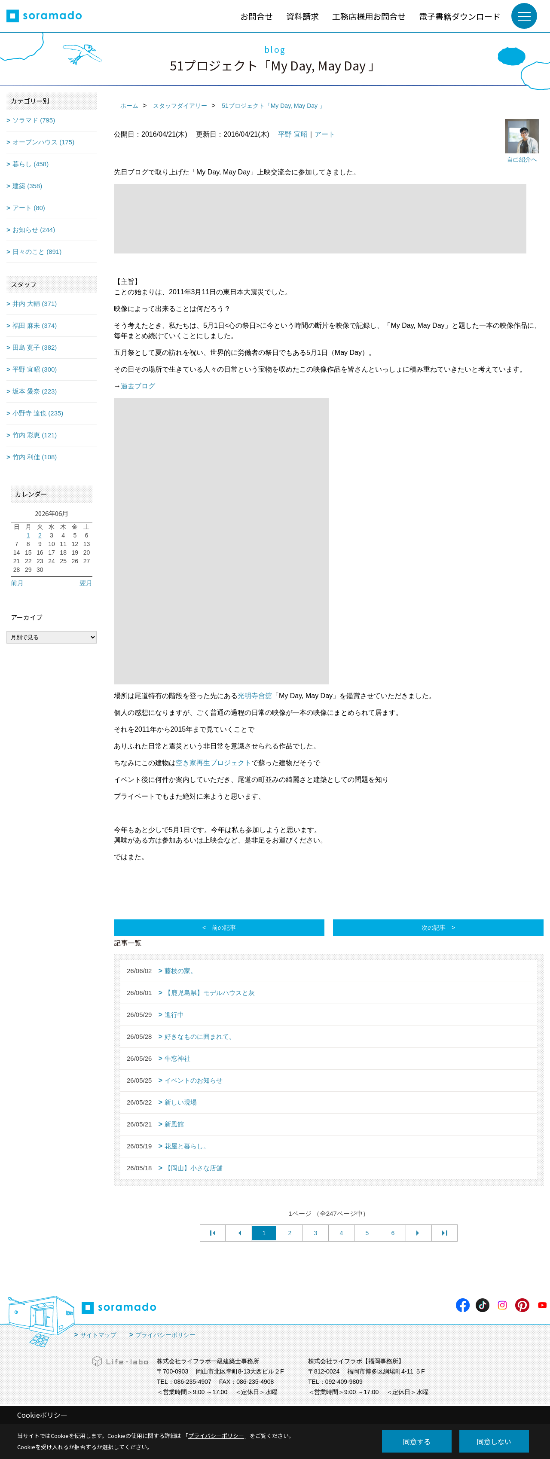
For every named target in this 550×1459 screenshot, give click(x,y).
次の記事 (434, 927)
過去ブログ (138, 386)
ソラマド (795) (33, 120)
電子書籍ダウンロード (460, 16)
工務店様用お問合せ (369, 16)
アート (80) (28, 207)
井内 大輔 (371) (34, 303)
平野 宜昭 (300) (34, 369)
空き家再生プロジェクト (213, 762)
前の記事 (224, 927)
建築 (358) (27, 185)
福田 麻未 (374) (34, 325)
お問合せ (256, 16)
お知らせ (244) (33, 229)
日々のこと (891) (36, 251)
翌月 (85, 582)
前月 (17, 582)
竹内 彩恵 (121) (34, 435)
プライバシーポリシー (165, 1334)
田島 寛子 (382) (34, 347)
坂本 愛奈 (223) (34, 391)
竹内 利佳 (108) (34, 457)
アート (325, 134)
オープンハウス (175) (43, 142)
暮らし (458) (30, 164)
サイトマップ (98, 1334)
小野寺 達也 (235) (37, 413)
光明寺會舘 (255, 695)
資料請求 (302, 16)
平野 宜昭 (292, 134)
